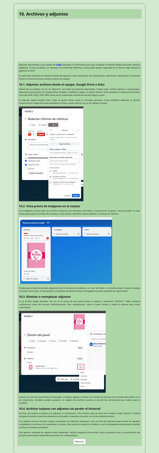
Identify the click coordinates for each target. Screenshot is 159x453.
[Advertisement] (79, 42)
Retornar (79, 441)
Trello (59, 64)
